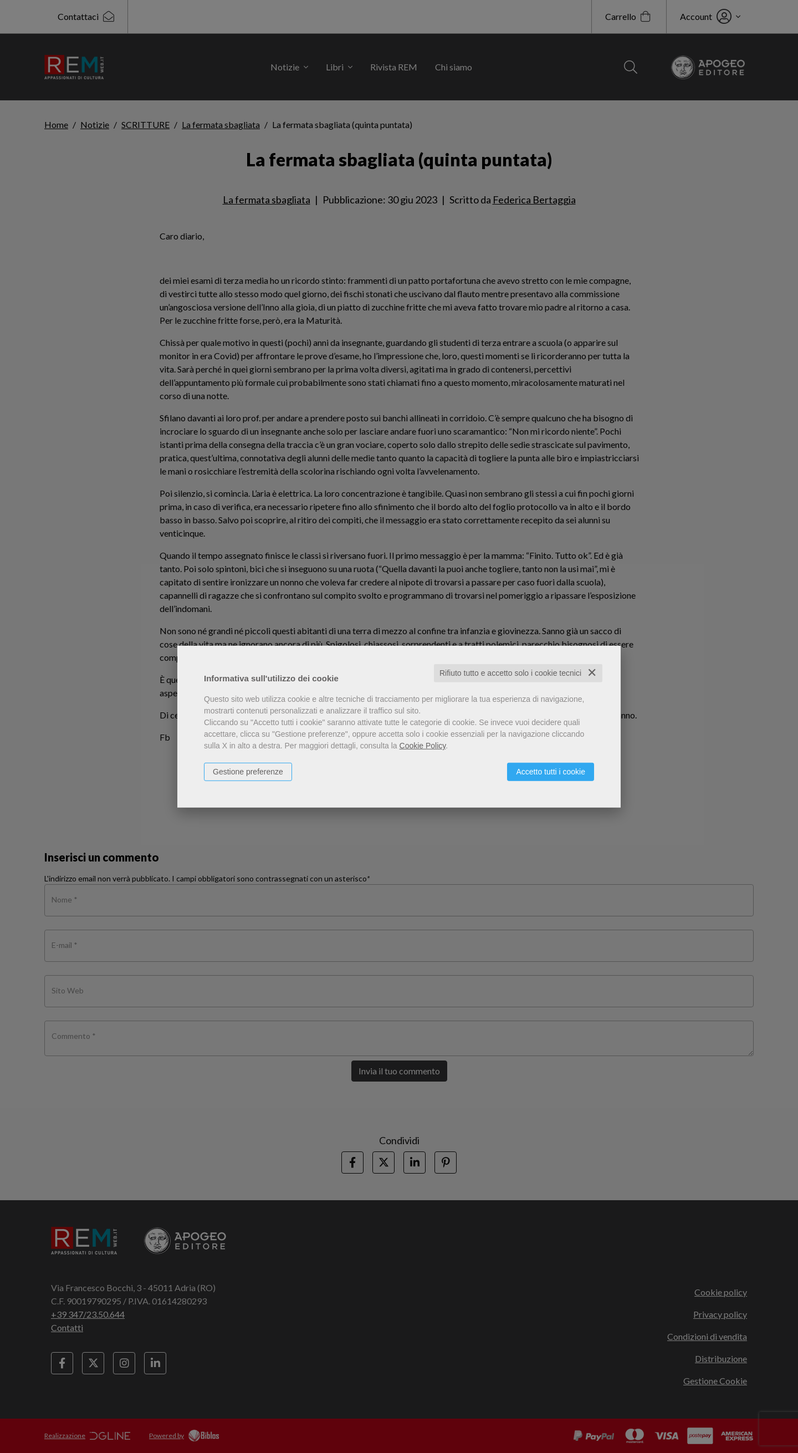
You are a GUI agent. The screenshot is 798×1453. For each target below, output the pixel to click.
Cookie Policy (423, 745)
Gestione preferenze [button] (248, 771)
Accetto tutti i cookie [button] (550, 771)
